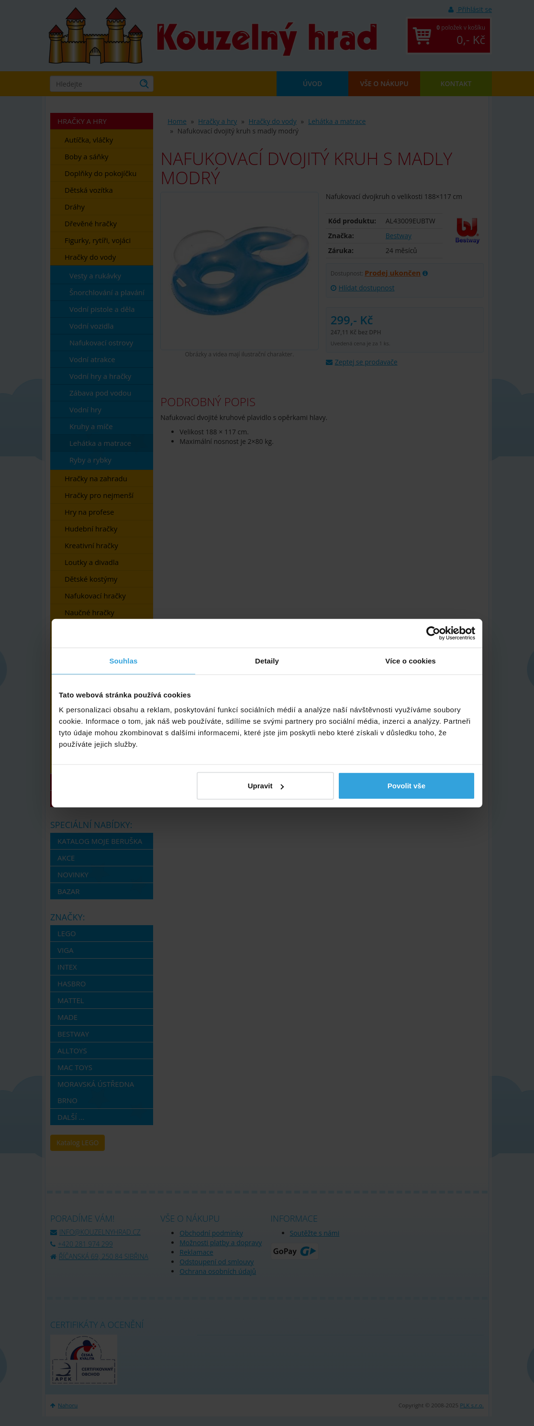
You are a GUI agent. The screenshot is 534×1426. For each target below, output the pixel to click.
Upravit (266, 786)
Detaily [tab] (267, 660)
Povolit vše (406, 786)
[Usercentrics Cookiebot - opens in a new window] (433, 633)
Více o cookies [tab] (410, 660)
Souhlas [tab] (123, 660)
